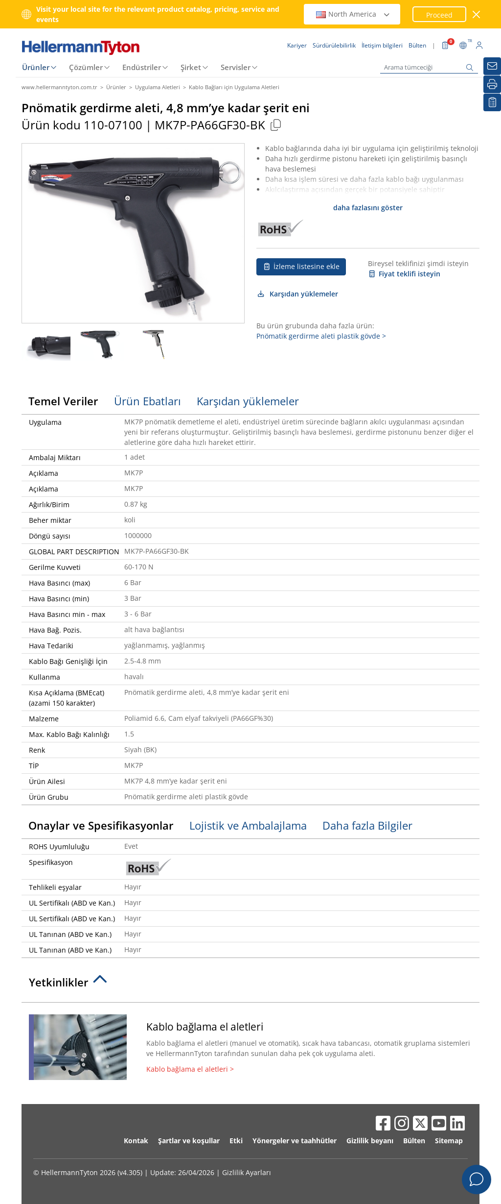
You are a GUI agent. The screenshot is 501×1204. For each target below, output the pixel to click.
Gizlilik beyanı (369, 1140)
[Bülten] (492, 66)
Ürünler (35, 67)
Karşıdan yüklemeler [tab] (248, 400)
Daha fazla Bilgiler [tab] (367, 825)
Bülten (414, 1140)
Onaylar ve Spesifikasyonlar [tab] (101, 825)
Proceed (439, 15)
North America (353, 14)
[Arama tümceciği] (429, 67)
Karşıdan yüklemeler (297, 293)
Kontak (136, 1140)
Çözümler (86, 67)
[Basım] (492, 84)
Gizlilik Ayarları (246, 1172)
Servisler (235, 67)
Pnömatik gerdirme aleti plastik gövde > (321, 336)
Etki (236, 1140)
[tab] (250, 985)
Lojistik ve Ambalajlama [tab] (248, 825)
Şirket (191, 67)
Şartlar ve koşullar (189, 1140)
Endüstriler (141, 67)
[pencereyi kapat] (476, 14)
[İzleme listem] (492, 102)
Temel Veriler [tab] (63, 400)
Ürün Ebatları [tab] (147, 400)
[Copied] (275, 124)
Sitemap (449, 1140)
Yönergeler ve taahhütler (294, 1140)
